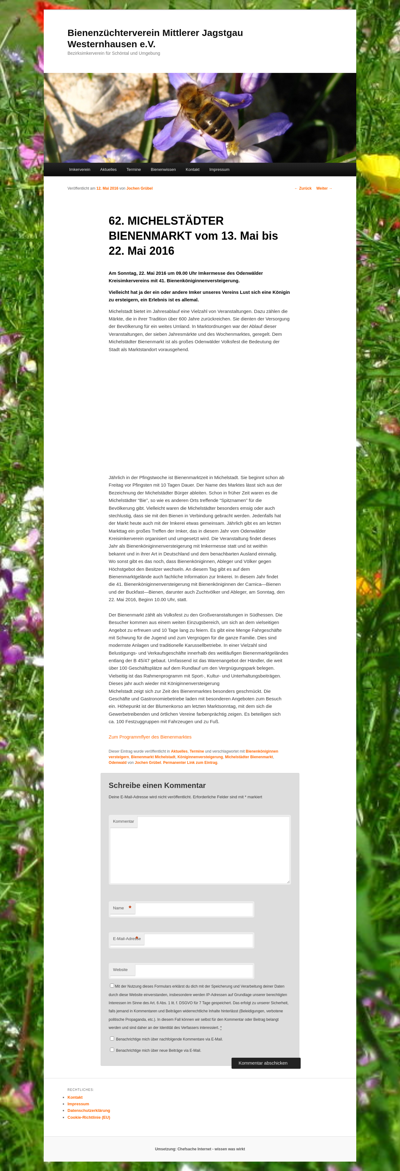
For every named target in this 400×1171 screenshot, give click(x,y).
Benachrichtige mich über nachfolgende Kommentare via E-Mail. (169, 1039)
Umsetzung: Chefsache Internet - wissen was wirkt (200, 1149)
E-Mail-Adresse (127, 938)
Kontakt (192, 169)
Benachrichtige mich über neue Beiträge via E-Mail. (158, 1050)
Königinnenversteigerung (200, 757)
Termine (134, 169)
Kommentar (123, 821)
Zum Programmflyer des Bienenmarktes (150, 736)
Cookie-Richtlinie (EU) (89, 1117)
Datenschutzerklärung (89, 1110)
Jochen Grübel (140, 188)
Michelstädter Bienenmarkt (249, 757)
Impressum (219, 169)
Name (122, 908)
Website (120, 969)
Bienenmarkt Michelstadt (153, 757)
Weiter (324, 188)
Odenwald (118, 762)
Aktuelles (108, 169)
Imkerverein (79, 169)
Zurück (303, 188)
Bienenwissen (163, 169)
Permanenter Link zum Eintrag (190, 762)
